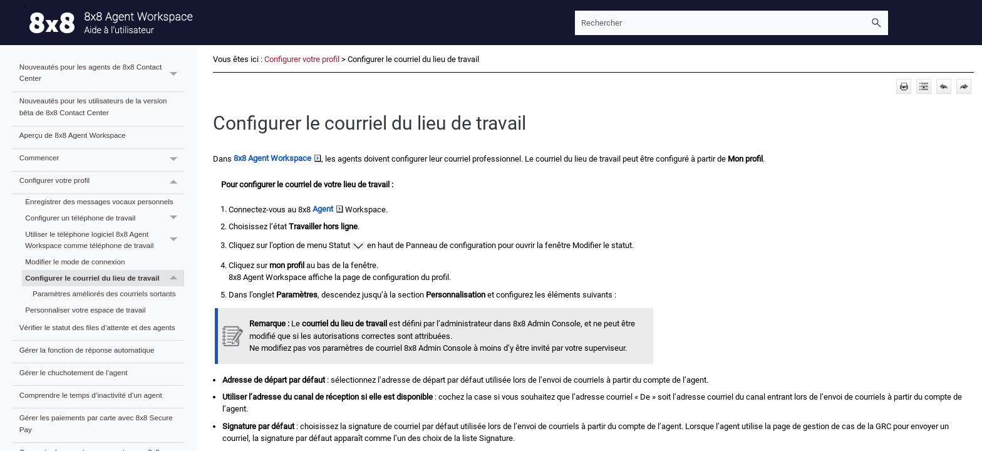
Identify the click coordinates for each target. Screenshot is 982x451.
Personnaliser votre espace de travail (85, 310)
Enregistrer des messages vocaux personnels (99, 201)
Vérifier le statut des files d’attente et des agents (97, 327)
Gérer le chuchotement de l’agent (73, 372)
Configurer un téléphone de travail (104, 218)
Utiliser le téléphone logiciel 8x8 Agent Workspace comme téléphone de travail (104, 240)
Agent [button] (328, 209)
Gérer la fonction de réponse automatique (87, 350)
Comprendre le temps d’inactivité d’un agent (90, 395)
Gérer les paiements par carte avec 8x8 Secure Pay (96, 423)
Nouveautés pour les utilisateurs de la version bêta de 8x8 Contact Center (93, 106)
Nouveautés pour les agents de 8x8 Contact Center (101, 74)
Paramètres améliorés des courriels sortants (104, 293)
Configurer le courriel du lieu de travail (104, 278)
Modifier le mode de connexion (75, 261)
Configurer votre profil (101, 183)
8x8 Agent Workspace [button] (277, 158)
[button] (877, 23)
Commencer (101, 160)
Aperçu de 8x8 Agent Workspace (72, 135)
